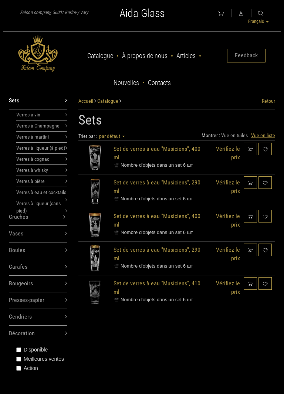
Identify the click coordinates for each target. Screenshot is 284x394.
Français (258, 21)
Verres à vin (41, 114)
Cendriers (38, 317)
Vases (38, 234)
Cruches (37, 217)
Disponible (32, 350)
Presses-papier (38, 300)
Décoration (38, 333)
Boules (38, 250)
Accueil (85, 101)
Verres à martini (41, 136)
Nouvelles (126, 82)
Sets (38, 100)
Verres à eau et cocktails (41, 193)
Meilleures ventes (40, 359)
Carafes (38, 267)
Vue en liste (263, 135)
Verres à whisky (41, 170)
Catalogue (100, 56)
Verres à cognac (41, 159)
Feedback (246, 55)
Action (27, 368)
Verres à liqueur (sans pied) (41, 204)
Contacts (159, 82)
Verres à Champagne (41, 125)
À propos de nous (145, 56)
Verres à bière (41, 181)
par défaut (112, 136)
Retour (268, 101)
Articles (186, 56)
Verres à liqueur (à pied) (41, 148)
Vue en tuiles (234, 135)
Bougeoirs (38, 283)
